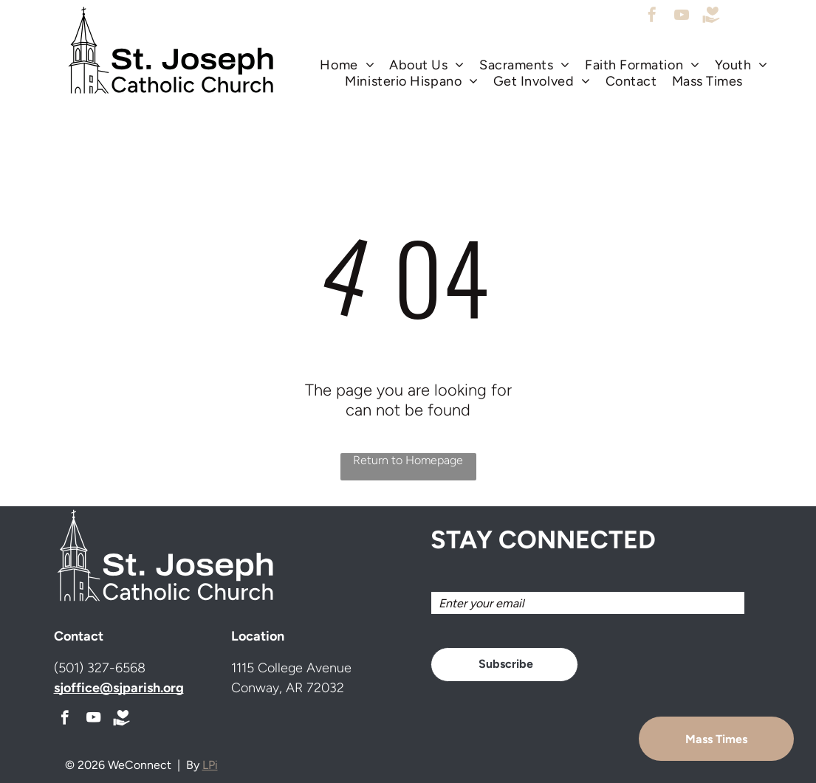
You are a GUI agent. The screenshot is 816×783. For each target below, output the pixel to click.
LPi (210, 765)
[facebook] (652, 17)
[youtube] (682, 17)
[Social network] (711, 17)
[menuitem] (347, 65)
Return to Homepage (408, 460)
